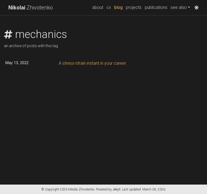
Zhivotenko (30, 7)
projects (134, 7)
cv (108, 7)
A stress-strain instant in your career (92, 63)
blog (119, 7)
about (97, 7)
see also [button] (179, 7)
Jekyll (116, 189)
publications (156, 7)
